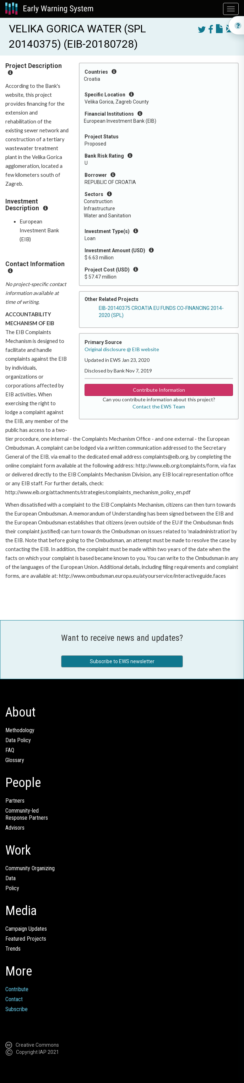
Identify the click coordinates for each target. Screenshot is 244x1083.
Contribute (16, 989)
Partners (15, 800)
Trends (13, 948)
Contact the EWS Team (158, 406)
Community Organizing (30, 868)
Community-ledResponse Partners (26, 814)
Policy (12, 888)
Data (10, 878)
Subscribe (16, 1009)
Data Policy (18, 740)
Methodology (19, 730)
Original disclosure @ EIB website (122, 349)
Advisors (15, 827)
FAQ (9, 750)
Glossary (14, 760)
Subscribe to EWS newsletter (122, 661)
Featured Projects (25, 938)
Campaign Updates (26, 928)
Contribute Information (159, 390)
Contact (14, 999)
